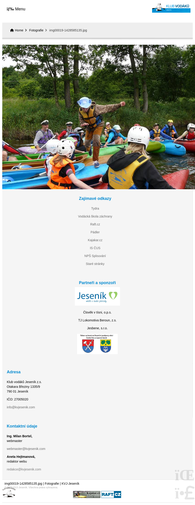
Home (171, 8)
